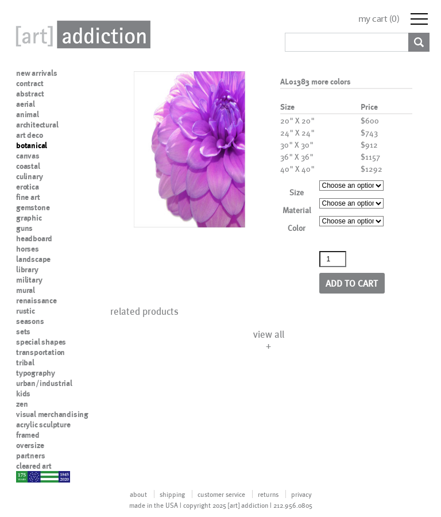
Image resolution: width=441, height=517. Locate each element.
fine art (28, 197)
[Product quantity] (333, 259)
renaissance (36, 300)
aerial (25, 104)
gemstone (32, 207)
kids (23, 393)
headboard (34, 238)
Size (296, 192)
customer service (221, 494)
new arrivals (36, 73)
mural (25, 290)
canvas (28, 155)
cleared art (34, 465)
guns (24, 228)
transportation (40, 352)
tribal (25, 362)
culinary (29, 176)
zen (22, 403)
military (29, 279)
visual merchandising (52, 414)
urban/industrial (44, 383)
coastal (28, 166)
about (138, 494)
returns (268, 494)
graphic (29, 217)
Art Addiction (80, 34)
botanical (31, 145)
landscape (33, 259)
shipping (172, 494)
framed (28, 434)
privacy (301, 494)
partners (30, 455)
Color (296, 228)
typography (35, 372)
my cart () (379, 19)
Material (297, 210)
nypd (24, 476)
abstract (30, 93)
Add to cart (352, 282)
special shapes (41, 341)
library (27, 269)
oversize (30, 445)
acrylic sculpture (43, 424)
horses (27, 248)
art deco (29, 135)
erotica (27, 186)
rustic (25, 310)
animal (27, 114)
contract (29, 83)
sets (23, 331)
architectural (37, 124)
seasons (30, 321)
